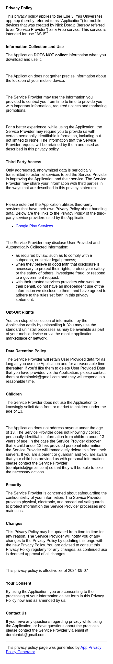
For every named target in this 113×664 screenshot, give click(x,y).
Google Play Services (34, 226)
